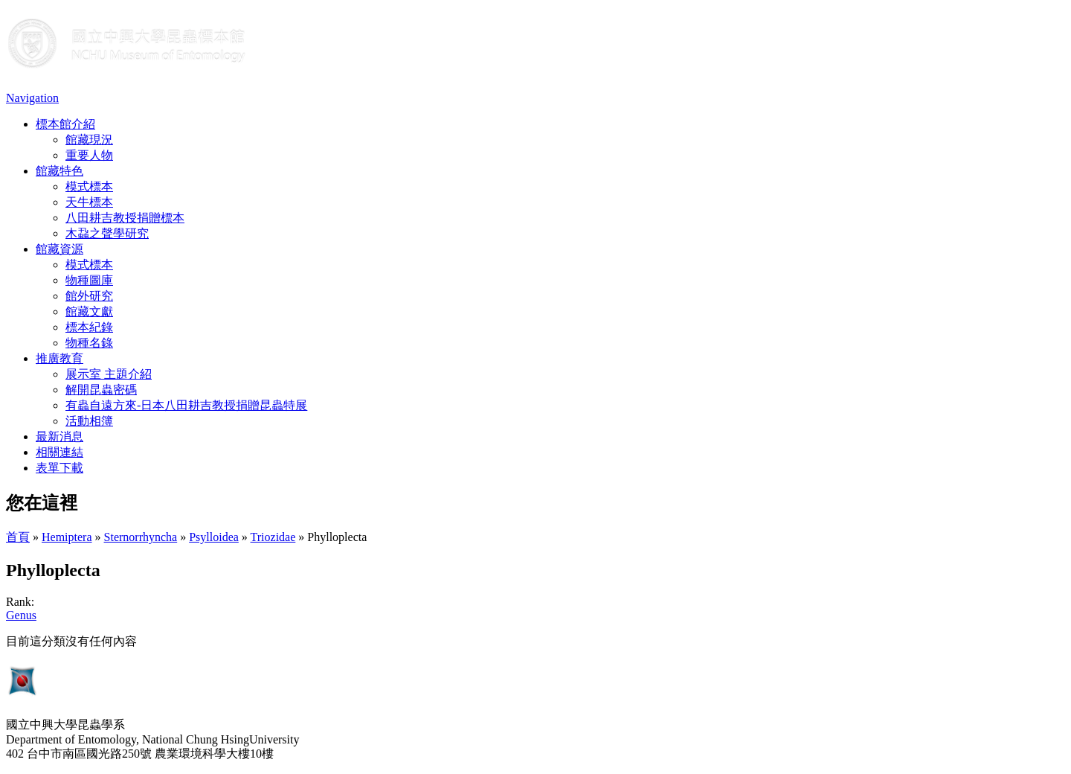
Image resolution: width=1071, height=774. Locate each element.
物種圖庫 (89, 280)
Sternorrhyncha (141, 537)
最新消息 (59, 436)
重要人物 (89, 155)
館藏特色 (59, 170)
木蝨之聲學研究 (107, 233)
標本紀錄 (89, 327)
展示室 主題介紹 (108, 374)
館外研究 (89, 296)
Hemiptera (67, 537)
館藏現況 (89, 139)
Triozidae (273, 537)
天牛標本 (89, 202)
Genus (21, 615)
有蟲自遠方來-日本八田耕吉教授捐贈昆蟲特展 (186, 405)
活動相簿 (89, 421)
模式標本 (89, 186)
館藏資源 (59, 249)
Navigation (32, 98)
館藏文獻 (89, 311)
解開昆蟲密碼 (101, 389)
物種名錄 (89, 342)
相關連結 (59, 452)
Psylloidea (214, 537)
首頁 (18, 537)
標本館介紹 (65, 124)
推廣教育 (59, 358)
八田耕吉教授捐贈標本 (124, 217)
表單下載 (59, 467)
